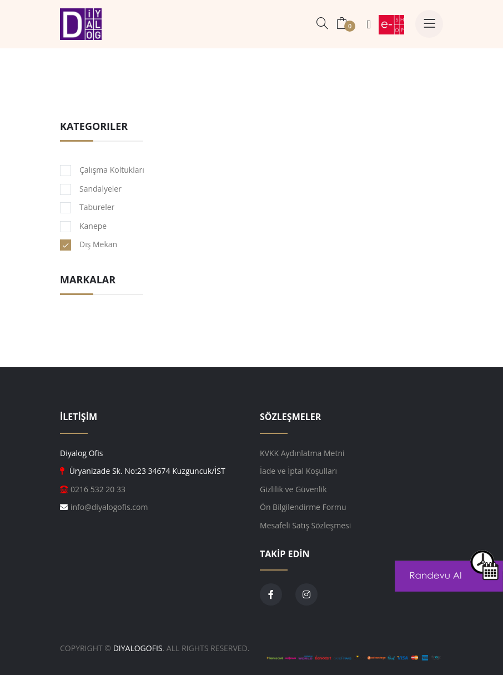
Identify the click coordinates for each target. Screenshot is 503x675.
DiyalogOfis (138, 648)
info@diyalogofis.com (109, 507)
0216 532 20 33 (98, 489)
